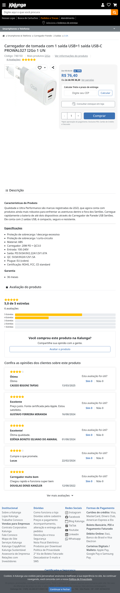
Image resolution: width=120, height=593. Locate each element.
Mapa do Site (9, 538)
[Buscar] (114, 12)
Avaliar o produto (60, 349)
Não (99, 381)
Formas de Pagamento (100, 508)
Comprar (99, 115)
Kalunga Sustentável (14, 550)
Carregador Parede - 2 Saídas (47, 35)
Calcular (105, 93)
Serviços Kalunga (12, 542)
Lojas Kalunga (10, 516)
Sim (89, 381)
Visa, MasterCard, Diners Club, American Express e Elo (101, 516)
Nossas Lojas (8, 18)
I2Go (47, 56)
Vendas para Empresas (16, 523)
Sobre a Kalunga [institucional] (11, 512)
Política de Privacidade (47, 550)
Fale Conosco (9, 535)
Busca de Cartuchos (28, 18)
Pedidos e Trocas (49, 18)
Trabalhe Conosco (12, 520)
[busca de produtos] (56, 12)
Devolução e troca (44, 535)
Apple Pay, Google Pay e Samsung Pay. (99, 551)
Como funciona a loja (46, 512)
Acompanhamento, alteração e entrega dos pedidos (47, 527)
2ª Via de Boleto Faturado (48, 553)
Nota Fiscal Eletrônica (46, 542)
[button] (11, 71)
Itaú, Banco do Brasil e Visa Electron (99, 537)
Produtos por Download (48, 546)
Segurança (40, 538)
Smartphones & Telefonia (19, 35)
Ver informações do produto (71, 56)
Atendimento (67, 18)
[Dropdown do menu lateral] (60, 29)
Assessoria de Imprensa (16, 553)
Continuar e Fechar (60, 589)
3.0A (66, 35)
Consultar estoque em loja (88, 103)
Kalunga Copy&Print (13, 546)
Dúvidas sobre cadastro (47, 516)
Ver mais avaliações (60, 495)
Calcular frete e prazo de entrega (81, 87)
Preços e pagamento (46, 520)
